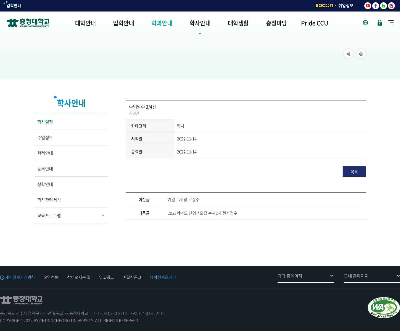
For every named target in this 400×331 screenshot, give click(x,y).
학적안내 (45, 153)
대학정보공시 (161, 277)
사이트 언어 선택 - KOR (368, 23)
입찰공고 (106, 277)
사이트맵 (391, 23)
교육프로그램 (49, 215)
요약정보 (51, 277)
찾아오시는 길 (78, 277)
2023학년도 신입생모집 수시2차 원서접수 (202, 213)
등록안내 (45, 168)
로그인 (379, 23)
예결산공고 (132, 277)
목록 (354, 171)
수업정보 (45, 137)
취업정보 (345, 5)
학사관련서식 (49, 200)
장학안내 (45, 184)
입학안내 (13, 5)
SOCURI (324, 5)
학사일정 (45, 122)
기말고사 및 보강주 (183, 199)
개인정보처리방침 (20, 277)
